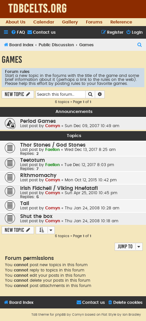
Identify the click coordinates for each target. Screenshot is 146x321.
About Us (15, 22)
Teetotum (32, 160)
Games (12, 59)
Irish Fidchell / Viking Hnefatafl (59, 188)
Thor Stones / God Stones (53, 145)
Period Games (38, 121)
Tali (24, 203)
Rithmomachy (38, 175)
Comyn (52, 126)
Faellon (52, 150)
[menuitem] (18, 32)
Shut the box (36, 216)
